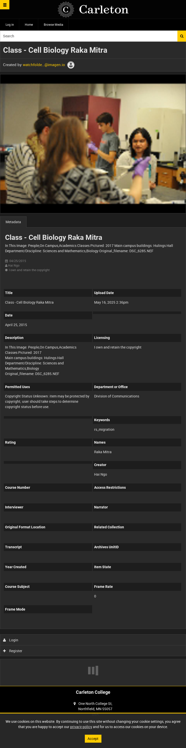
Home (29, 24)
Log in (10, 24)
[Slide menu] (4, 4)
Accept (93, 738)
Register (13, 650)
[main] (93, 364)
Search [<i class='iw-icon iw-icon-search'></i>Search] (181, 36)
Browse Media (53, 24)
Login (10, 640)
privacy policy (81, 726)
